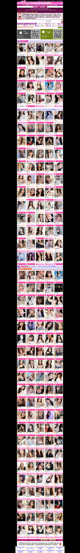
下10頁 (51, 109)
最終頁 (54, 109)
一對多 (62, 52)
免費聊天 (42, 248)
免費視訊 (24, 52)
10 (46, 109)
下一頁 (49, 109)
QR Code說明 (60, 27)
